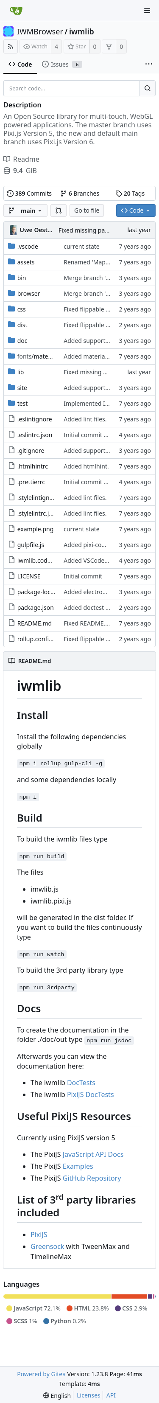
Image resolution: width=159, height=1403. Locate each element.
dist (22, 325)
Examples (78, 1166)
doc (22, 341)
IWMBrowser (40, 31)
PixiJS (39, 1234)
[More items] (149, 64)
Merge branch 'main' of (97, 278)
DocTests (81, 1082)
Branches (79, 193)
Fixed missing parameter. (93, 230)
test (22, 403)
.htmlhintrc (32, 466)
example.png (35, 529)
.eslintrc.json (35, 435)
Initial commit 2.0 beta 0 (97, 435)
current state (81, 246)
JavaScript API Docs (93, 1154)
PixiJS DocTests (90, 1094)
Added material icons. (94, 356)
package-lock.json (42, 592)
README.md (34, 623)
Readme (21, 159)
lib (20, 372)
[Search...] (147, 88)
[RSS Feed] (10, 46)
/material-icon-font (50, 356)
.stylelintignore (38, 498)
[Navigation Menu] (147, 10)
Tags (130, 193)
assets (26, 262)
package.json (35, 607)
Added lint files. (85, 419)
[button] (58, 210)
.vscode (27, 246)
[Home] (16, 10)
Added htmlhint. (86, 466)
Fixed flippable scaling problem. (108, 309)
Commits (29, 193)
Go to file (86, 210)
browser (28, 293)
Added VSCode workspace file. (106, 560)
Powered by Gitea (41, 1374)
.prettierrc (31, 482)
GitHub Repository (92, 1178)
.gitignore (31, 450)
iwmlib (81, 31)
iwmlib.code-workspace (50, 560)
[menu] (57, 1396)
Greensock (47, 1246)
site (22, 388)
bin (21, 278)
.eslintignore (34, 419)
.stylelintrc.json (38, 513)
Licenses (88, 1395)
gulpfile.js (31, 545)
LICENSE (29, 576)
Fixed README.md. (90, 623)
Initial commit (83, 576)
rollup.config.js (38, 639)
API (111, 1395)
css (21, 309)
